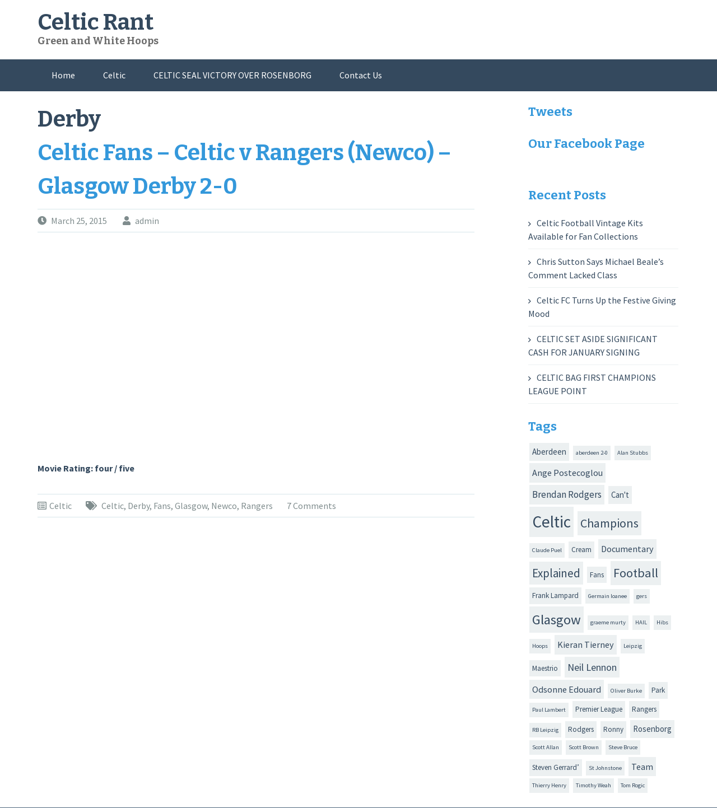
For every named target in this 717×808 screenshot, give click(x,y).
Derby (139, 505)
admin (147, 220)
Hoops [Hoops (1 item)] (540, 646)
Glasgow (191, 505)
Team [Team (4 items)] (642, 766)
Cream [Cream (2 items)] (581, 549)
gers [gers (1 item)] (641, 596)
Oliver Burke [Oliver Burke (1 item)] (626, 690)
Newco (224, 505)
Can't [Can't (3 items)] (620, 494)
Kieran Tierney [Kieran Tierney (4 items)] (585, 644)
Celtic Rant (95, 22)
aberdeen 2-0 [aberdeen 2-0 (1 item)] (592, 452)
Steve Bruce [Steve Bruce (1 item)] (622, 747)
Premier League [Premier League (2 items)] (598, 709)
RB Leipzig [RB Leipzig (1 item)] (545, 730)
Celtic (114, 75)
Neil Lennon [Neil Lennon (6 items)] (592, 667)
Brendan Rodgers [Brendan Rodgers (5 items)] (567, 494)
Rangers (257, 505)
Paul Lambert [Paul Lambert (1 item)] (549, 709)
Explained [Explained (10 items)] (556, 573)
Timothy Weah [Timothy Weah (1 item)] (593, 785)
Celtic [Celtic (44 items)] (551, 521)
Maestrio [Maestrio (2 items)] (545, 668)
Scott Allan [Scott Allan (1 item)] (545, 747)
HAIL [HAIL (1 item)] (641, 622)
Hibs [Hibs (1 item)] (662, 622)
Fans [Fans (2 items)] (597, 575)
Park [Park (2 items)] (658, 690)
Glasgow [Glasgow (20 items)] (556, 619)
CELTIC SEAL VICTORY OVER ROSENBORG (232, 75)
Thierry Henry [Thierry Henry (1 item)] (549, 785)
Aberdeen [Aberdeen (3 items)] (549, 451)
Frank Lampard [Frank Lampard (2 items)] (555, 595)
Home (63, 75)
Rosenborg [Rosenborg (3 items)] (652, 728)
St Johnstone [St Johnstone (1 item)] (605, 768)
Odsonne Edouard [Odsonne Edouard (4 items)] (566, 689)
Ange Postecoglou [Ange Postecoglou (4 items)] (567, 472)
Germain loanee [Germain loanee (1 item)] (607, 596)
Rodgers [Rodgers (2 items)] (581, 729)
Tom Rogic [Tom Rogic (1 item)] (633, 785)
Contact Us (360, 75)
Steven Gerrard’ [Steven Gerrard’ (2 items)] (555, 767)
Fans (162, 505)
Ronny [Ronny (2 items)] (613, 729)
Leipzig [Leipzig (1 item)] (632, 646)
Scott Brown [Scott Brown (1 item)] (584, 747)
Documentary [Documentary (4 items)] (627, 548)
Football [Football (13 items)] (635, 573)
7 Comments (311, 505)
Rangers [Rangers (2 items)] (644, 709)
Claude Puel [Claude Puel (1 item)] (547, 550)
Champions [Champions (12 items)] (609, 523)
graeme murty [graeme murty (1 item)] (608, 622)
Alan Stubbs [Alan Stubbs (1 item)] (632, 452)
